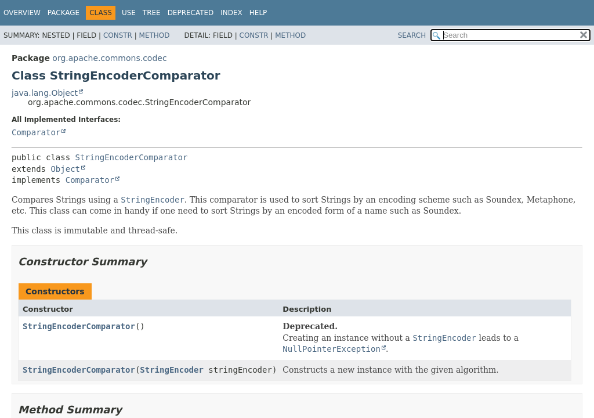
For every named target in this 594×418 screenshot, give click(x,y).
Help (258, 13)
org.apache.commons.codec (109, 58)
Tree (152, 13)
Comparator (36, 132)
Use (129, 13)
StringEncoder (172, 369)
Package (63, 13)
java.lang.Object (45, 93)
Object (65, 169)
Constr (117, 35)
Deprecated (191, 13)
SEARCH (412, 35)
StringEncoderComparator (131, 157)
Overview (22, 13)
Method (154, 35)
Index (231, 13)
